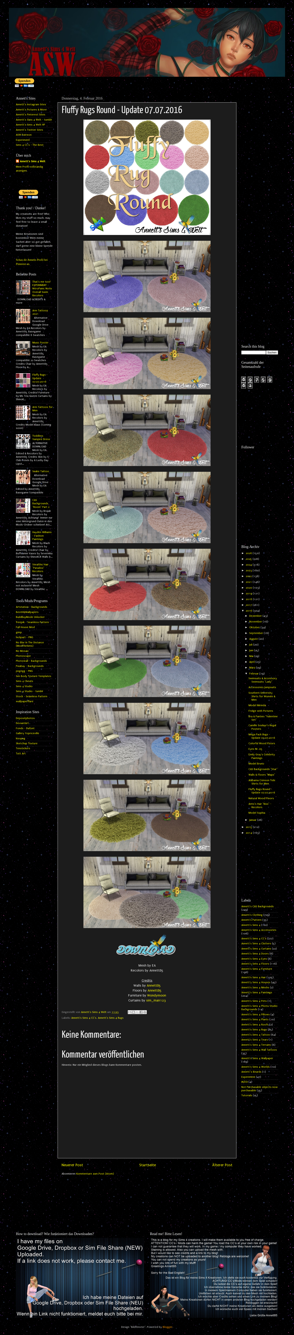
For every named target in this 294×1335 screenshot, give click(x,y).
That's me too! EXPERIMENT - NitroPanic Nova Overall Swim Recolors (42, 288)
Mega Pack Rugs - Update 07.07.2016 (262, 736)
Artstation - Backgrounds (31, 607)
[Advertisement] (259, 154)
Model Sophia (257, 812)
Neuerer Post (72, 1165)
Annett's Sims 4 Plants (255, 1019)
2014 (249, 832)
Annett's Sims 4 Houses (255, 982)
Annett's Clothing (252, 915)
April (252, 662)
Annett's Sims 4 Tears (254, 1039)
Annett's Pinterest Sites (30, 114)
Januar (253, 820)
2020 (249, 587)
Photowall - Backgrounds (31, 661)
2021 (249, 582)
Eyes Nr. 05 (255, 749)
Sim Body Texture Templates (33, 676)
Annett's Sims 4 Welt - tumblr (34, 119)
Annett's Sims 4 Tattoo (255, 1034)
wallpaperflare (24, 701)
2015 (249, 827)
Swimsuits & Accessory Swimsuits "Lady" (263, 680)
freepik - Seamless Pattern (32, 622)
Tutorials (246, 1095)
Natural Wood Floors (261, 798)
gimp (19, 632)
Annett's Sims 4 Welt (32, 161)
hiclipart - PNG (24, 637)
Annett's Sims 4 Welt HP (30, 124)
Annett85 (154, 985)
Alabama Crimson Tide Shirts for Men (262, 782)
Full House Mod (25, 627)
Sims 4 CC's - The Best (30, 145)
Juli (251, 644)
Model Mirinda (257, 705)
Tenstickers (23, 748)
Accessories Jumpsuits (262, 687)
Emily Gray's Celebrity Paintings (262, 756)
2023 (249, 570)
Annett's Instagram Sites (31, 104)
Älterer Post (222, 1165)
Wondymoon (156, 995)
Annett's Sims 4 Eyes (254, 958)
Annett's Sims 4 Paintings (256, 992)
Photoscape (23, 656)
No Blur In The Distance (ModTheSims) (30, 644)
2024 (249, 564)
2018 (249, 599)
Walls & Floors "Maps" (262, 774)
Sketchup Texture (27, 743)
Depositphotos (25, 718)
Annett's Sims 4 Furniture (256, 969)
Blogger (167, 1327)
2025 (249, 559)
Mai (251, 656)
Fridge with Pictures (261, 711)
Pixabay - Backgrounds (30, 666)
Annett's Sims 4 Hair (253, 977)
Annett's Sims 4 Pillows (255, 1014)
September (256, 633)
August (254, 639)
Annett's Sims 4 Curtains (256, 948)
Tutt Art (21, 753)
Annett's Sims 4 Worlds (255, 1066)
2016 (249, 610)
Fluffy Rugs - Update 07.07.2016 (40, 378)
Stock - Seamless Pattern (31, 696)
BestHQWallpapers (27, 612)
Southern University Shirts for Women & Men (262, 696)
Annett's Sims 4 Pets (254, 1001)
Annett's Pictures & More (31, 109)
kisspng (20, 738)
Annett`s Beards (251, 1071)
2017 (249, 605)
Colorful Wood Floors (262, 743)
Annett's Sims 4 (250, 925)
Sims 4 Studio (24, 686)
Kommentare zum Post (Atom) (95, 1173)
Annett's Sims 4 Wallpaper (257, 1058)
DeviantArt (22, 723)
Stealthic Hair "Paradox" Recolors (40, 568)
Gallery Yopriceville (27, 733)
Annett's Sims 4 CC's (83, 1017)
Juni (251, 650)
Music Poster (40, 342)
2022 (249, 576)
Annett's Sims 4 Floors (255, 963)
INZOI (244, 1082)
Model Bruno (256, 763)
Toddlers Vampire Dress (41, 437)
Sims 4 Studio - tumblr (29, 691)
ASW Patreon (24, 134)
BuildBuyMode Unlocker (30, 617)
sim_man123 (156, 1000)
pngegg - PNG (24, 671)
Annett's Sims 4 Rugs (111, 1017)
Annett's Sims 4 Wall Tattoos (259, 1049)
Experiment (23, 140)
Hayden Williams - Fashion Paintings (42, 536)
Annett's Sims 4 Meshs (255, 987)
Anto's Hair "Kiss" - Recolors (260, 805)
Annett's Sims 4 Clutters (256, 943)
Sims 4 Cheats (24, 681)
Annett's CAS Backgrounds (257, 906)
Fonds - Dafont (25, 728)
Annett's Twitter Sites (29, 129)
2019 (249, 593)
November (256, 621)
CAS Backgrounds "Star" (263, 769)
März (252, 667)
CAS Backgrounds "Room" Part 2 (40, 504)
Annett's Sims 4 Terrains (256, 1044)
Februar (254, 673)
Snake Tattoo (40, 471)
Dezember (256, 616)
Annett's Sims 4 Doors (255, 953)
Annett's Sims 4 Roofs (255, 1024)
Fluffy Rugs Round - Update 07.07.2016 (262, 791)
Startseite (147, 1165)
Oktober (255, 627)
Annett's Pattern (251, 920)
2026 (249, 553)
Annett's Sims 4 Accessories (258, 930)
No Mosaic (22, 651)
